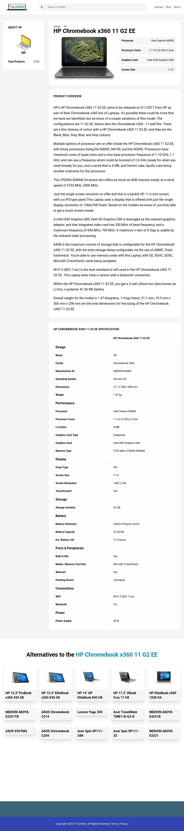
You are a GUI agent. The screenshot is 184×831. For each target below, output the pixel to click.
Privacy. (123, 823)
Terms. (115, 823)
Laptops (158, 7)
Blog (168, 7)
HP (23, 53)
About (177, 7)
